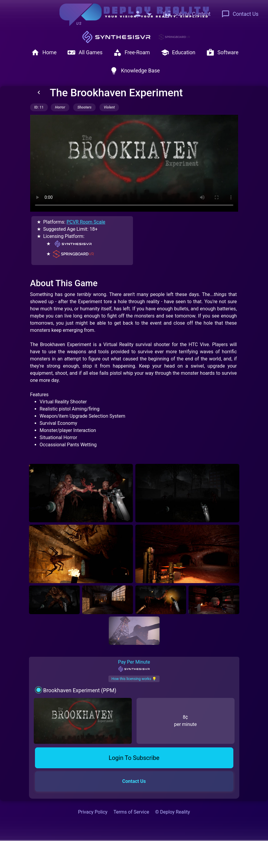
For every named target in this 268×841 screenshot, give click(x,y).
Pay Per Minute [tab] (134, 665)
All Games (84, 52)
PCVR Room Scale (86, 222)
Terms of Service (131, 812)
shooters (84, 107)
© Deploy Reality (172, 812)
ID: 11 (39, 107)
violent (109, 107)
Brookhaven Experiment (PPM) (79, 690)
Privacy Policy (93, 812)
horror (60, 107)
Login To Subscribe (134, 757)
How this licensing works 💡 (134, 679)
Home (43, 52)
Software (222, 52)
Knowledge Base (135, 70)
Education (178, 52)
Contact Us (239, 14)
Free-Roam (131, 52)
